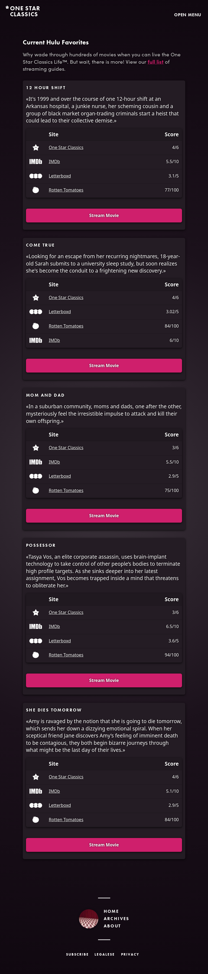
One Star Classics (66, 147)
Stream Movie (104, 215)
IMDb (54, 161)
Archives (116, 918)
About (112, 926)
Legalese (105, 954)
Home (111, 911)
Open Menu (187, 14)
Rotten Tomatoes (66, 190)
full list (156, 61)
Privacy (130, 954)
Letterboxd (60, 176)
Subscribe (77, 954)
